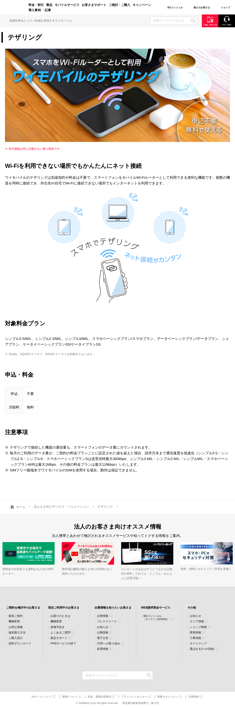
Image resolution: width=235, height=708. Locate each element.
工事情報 (195, 638)
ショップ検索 (198, 627)
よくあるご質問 (60, 632)
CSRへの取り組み (108, 643)
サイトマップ (198, 643)
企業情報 (102, 616)
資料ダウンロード (20, 643)
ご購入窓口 (16, 638)
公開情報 (102, 632)
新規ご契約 (16, 616)
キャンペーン (142, 5)
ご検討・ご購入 (119, 5)
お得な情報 (16, 627)
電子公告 (102, 638)
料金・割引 (36, 5)
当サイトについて (41, 696)
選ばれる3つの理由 (202, 649)
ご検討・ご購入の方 (210, 20)
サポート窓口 (226, 20)
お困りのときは (60, 616)
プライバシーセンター (134, 696)
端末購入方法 (17, 632)
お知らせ (102, 627)
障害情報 (195, 632)
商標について (70, 696)
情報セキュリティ (167, 696)
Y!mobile (14, 7)
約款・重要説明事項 (99, 696)
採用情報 (102, 649)
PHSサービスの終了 (63, 643)
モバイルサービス (67, 5)
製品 (49, 5)
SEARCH (193, 20)
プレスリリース (107, 621)
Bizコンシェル (156, 617)
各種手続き (57, 627)
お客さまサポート (94, 5)
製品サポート (59, 638)
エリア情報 (197, 621)
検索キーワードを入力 (149, 675)
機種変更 (14, 621)
